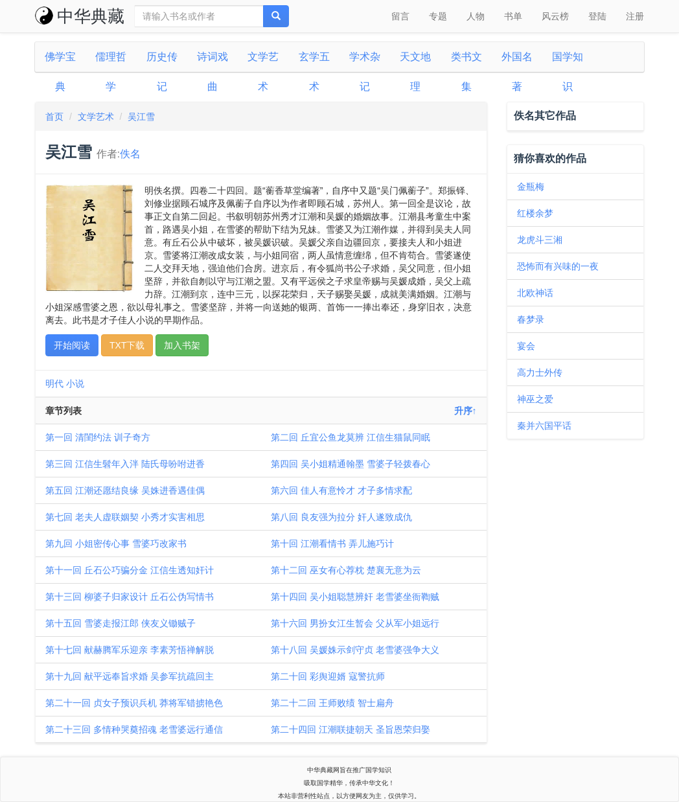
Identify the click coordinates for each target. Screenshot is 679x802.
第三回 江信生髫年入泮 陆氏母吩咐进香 (125, 464)
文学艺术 (96, 116)
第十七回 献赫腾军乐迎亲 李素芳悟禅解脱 (129, 650)
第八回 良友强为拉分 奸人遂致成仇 (341, 517)
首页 (54, 116)
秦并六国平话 (544, 425)
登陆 (597, 16)
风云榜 (555, 16)
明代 (54, 383)
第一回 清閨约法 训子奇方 (97, 437)
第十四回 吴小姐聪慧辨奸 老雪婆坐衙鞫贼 (355, 596)
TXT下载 (126, 345)
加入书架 (182, 345)
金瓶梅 (530, 186)
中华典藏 (79, 16)
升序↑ (465, 411)
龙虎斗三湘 (539, 240)
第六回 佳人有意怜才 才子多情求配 (341, 490)
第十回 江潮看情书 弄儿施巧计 (332, 543)
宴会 (526, 346)
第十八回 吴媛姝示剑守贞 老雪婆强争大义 (355, 650)
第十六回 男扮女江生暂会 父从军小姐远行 (355, 623)
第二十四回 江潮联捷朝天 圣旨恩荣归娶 (350, 729)
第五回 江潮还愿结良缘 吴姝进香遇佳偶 (125, 490)
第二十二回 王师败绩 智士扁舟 (332, 703)
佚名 (130, 153)
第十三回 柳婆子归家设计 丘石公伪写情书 (129, 596)
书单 (513, 16)
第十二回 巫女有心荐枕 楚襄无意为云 (346, 570)
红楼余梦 (535, 213)
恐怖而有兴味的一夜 (558, 266)
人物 (475, 16)
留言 (400, 16)
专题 (438, 16)
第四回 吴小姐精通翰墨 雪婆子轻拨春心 (350, 464)
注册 (635, 16)
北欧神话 (535, 293)
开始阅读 (72, 345)
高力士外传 (539, 372)
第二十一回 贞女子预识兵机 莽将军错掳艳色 (134, 703)
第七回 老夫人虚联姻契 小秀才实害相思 (125, 517)
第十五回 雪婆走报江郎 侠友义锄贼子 (120, 623)
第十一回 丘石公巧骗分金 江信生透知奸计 (129, 570)
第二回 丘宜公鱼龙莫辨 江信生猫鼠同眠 (350, 437)
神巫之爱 (535, 399)
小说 (75, 383)
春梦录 (530, 319)
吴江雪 (141, 116)
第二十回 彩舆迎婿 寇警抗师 (328, 676)
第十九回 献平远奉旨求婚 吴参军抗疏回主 (129, 676)
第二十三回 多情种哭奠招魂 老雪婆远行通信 (134, 729)
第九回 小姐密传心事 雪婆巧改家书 (116, 543)
